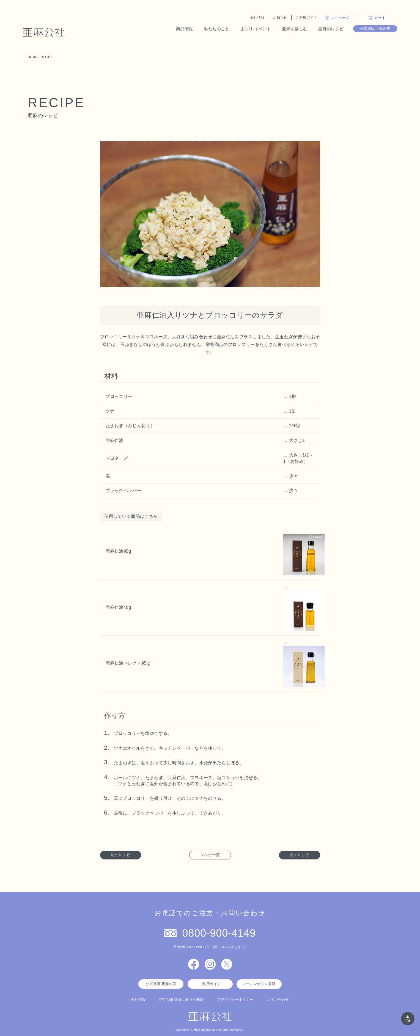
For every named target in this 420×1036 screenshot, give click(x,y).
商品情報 (179, 29)
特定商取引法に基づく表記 (181, 999)
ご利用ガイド (301, 19)
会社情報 (252, 19)
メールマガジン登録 (259, 984)
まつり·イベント (250, 29)
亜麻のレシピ (326, 29)
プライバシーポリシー (235, 999)
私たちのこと (211, 29)
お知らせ (275, 19)
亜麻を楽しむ (289, 29)
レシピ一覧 (210, 855)
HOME (32, 57)
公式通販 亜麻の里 (370, 29)
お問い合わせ (278, 999)
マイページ (332, 19)
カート (372, 19)
